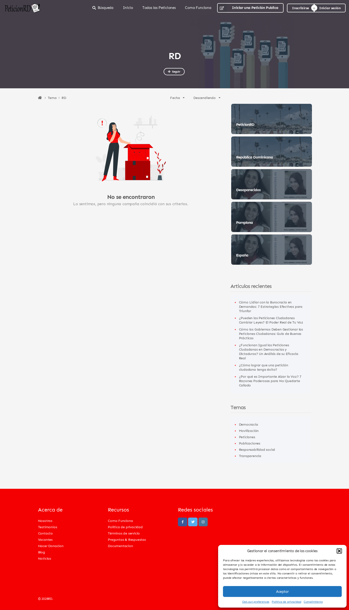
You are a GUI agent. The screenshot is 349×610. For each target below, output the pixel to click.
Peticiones (247, 437)
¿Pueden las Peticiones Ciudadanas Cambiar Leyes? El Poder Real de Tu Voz (271, 320)
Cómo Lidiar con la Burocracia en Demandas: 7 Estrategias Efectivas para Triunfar (270, 306)
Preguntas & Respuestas (127, 539)
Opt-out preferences (255, 601)
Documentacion (120, 546)
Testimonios (47, 527)
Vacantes (45, 539)
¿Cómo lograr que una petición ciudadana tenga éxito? (263, 367)
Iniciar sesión (330, 8)
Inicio (128, 8)
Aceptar (282, 591)
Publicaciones (249, 443)
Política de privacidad (286, 601)
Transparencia (250, 456)
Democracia (248, 424)
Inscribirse (300, 8)
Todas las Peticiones (159, 8)
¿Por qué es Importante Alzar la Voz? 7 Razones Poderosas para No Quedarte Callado (270, 380)
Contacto (45, 533)
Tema (52, 97)
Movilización (249, 431)
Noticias (44, 558)
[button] (339, 551)
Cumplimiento (313, 601)
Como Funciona (198, 8)
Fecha (177, 98)
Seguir (173, 71)
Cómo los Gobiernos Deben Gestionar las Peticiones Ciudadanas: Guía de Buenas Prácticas (271, 333)
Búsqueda (102, 8)
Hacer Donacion (50, 546)
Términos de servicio (124, 533)
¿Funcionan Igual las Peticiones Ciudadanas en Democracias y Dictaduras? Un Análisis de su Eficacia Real (268, 351)
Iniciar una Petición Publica (247, 8)
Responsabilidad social (257, 449)
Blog (41, 552)
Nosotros (45, 521)
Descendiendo (206, 98)
